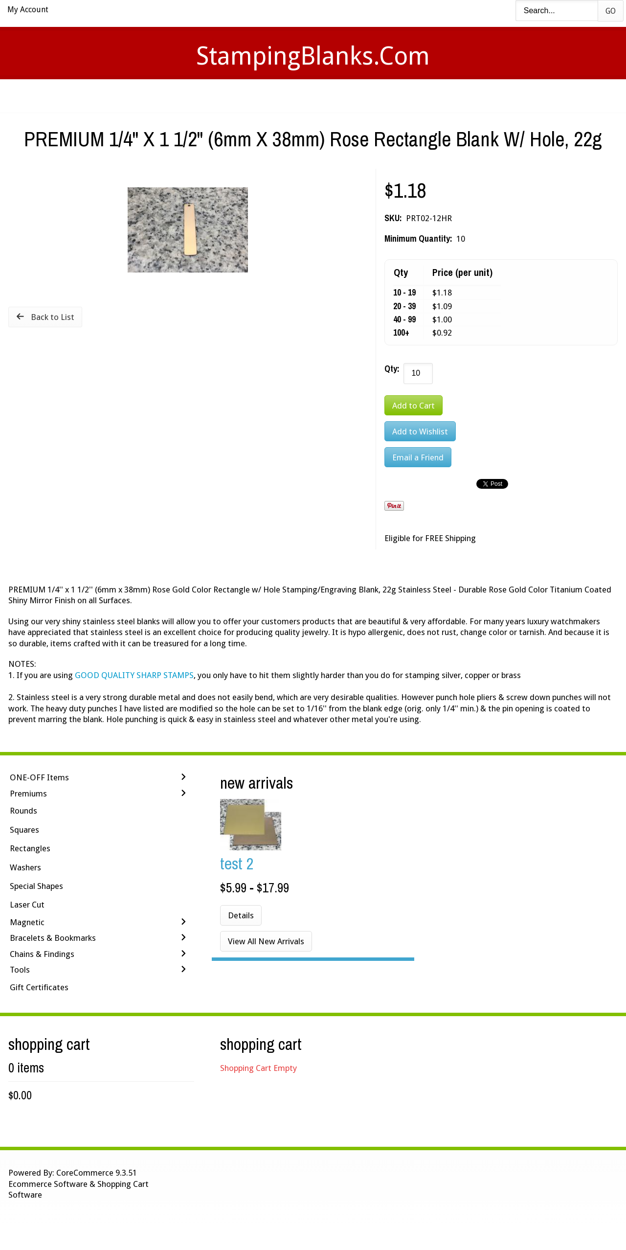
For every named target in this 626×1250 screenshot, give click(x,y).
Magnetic (27, 922)
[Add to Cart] (413, 405)
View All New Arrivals (266, 941)
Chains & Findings (42, 954)
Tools (20, 970)
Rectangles (30, 848)
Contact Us (390, 95)
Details (241, 915)
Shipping (326, 95)
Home (168, 95)
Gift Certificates (39, 987)
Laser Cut (27, 904)
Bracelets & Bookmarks (53, 938)
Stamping (268, 95)
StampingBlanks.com (313, 56)
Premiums (28, 793)
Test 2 (237, 863)
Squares (24, 830)
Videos (214, 95)
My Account (27, 9)
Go (610, 11)
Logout (452, 95)
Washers (25, 867)
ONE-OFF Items (39, 777)
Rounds (23, 811)
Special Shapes (36, 886)
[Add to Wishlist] (420, 431)
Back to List (52, 317)
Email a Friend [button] (418, 457)
